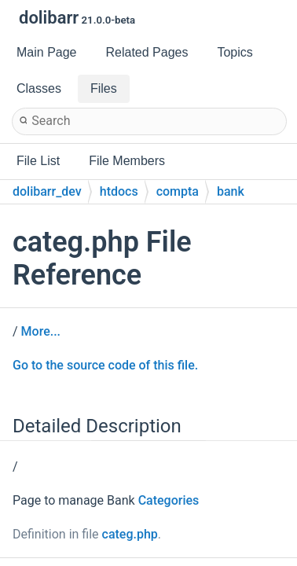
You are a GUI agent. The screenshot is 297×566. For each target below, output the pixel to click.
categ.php (130, 534)
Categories (169, 500)
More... (40, 331)
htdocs (119, 191)
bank (230, 191)
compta (177, 191)
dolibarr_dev (47, 191)
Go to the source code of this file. (105, 365)
